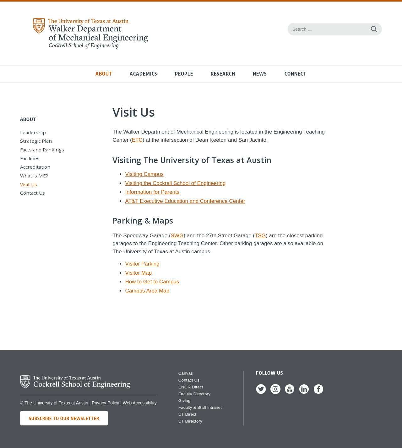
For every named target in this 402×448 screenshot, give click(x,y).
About (103, 74)
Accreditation (35, 167)
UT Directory (190, 421)
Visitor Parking (142, 264)
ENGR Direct (190, 387)
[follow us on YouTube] (290, 392)
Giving (184, 400)
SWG (177, 236)
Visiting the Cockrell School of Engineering (175, 183)
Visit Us (28, 184)
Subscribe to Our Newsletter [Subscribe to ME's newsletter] (64, 418)
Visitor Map (138, 273)
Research (223, 74)
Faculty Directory (194, 394)
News (260, 74)
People (184, 74)
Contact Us (32, 193)
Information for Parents (152, 192)
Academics (143, 74)
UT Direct (187, 414)
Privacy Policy (105, 402)
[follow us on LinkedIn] (304, 392)
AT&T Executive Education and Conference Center (185, 201)
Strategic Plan (36, 141)
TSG (260, 236)
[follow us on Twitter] (261, 392)
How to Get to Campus (152, 282)
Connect (296, 74)
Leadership (33, 132)
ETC (137, 140)
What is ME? (34, 175)
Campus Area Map (147, 291)
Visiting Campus (144, 174)
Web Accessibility (140, 402)
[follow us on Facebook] (318, 392)
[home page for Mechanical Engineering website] (90, 47)
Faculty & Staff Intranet (200, 407)
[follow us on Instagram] (275, 392)
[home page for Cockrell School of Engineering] (75, 387)
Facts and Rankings (42, 149)
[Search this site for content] (374, 29)
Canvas (185, 373)
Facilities (30, 158)
